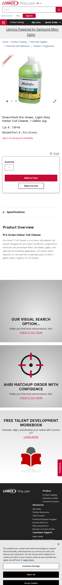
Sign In (29, 15)
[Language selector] (38, 3)
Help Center (38, 536)
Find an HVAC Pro (40, 522)
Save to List (31, 185)
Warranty (37, 509)
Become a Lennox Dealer (44, 529)
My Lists (36, 22)
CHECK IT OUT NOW (31, 332)
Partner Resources (41, 512)
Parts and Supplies (38, 42)
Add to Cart (31, 178)
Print (54, 153)
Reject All (31, 578)
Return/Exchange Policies (44, 540)
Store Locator (7, 16)
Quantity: (10, 162)
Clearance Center (50, 498)
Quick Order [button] (51, 22)
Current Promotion (51, 501)
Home (5, 42)
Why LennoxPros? (41, 525)
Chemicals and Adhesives (18, 46)
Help (18, 16)
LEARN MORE (31, 437)
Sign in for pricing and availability (17, 138)
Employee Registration (43, 543)
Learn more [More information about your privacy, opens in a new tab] (28, 563)
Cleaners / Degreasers (43, 46)
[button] (59, 9)
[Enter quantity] (9, 168)
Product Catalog (17, 22)
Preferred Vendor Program (45, 519)
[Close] (58, 548)
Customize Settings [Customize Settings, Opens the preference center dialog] (31, 569)
